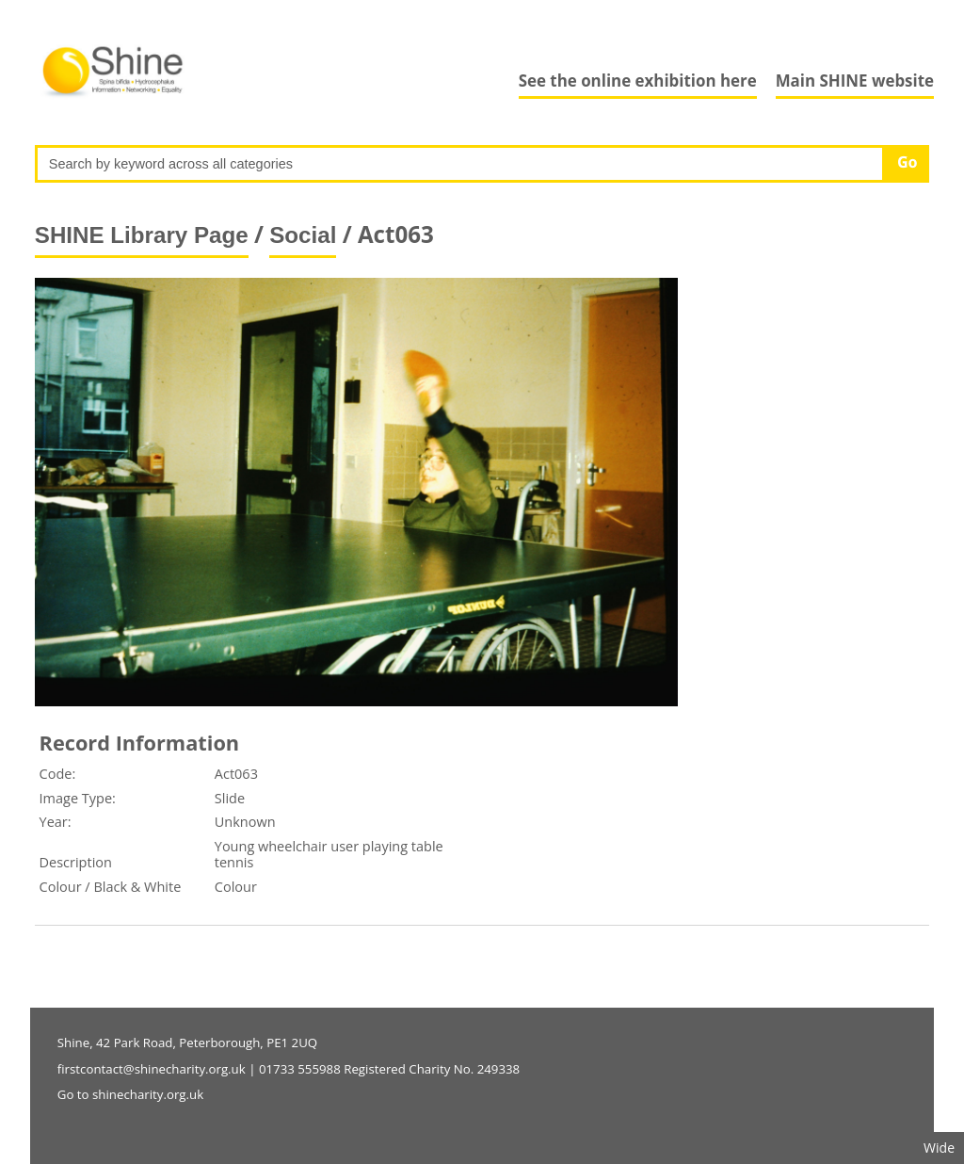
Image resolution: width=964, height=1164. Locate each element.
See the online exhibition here (638, 80)
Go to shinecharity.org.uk (130, 1094)
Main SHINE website (855, 80)
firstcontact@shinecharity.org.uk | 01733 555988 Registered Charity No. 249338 (288, 1068)
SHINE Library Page (142, 235)
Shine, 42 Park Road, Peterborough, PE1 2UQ (187, 1042)
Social (302, 235)
